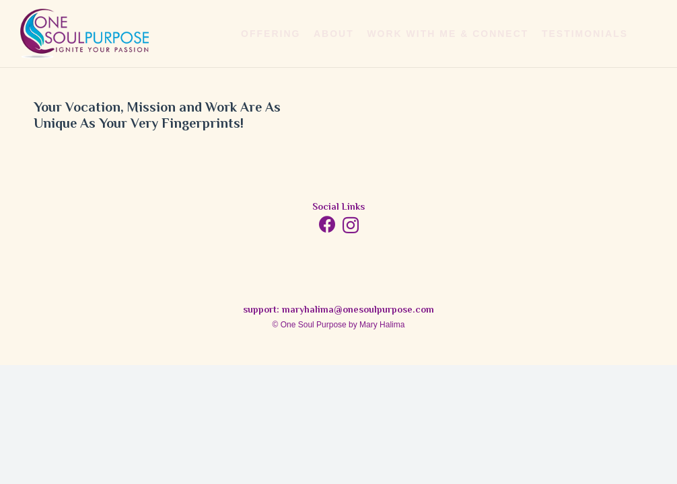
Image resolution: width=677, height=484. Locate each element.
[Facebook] (327, 224)
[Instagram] (351, 225)
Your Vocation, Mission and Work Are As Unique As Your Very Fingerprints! (157, 116)
